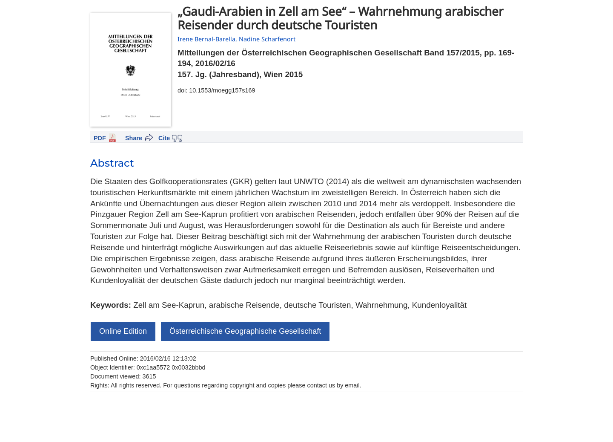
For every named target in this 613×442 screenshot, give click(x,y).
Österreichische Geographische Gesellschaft (245, 331)
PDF (100, 138)
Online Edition (123, 331)
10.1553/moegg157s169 (222, 90)
